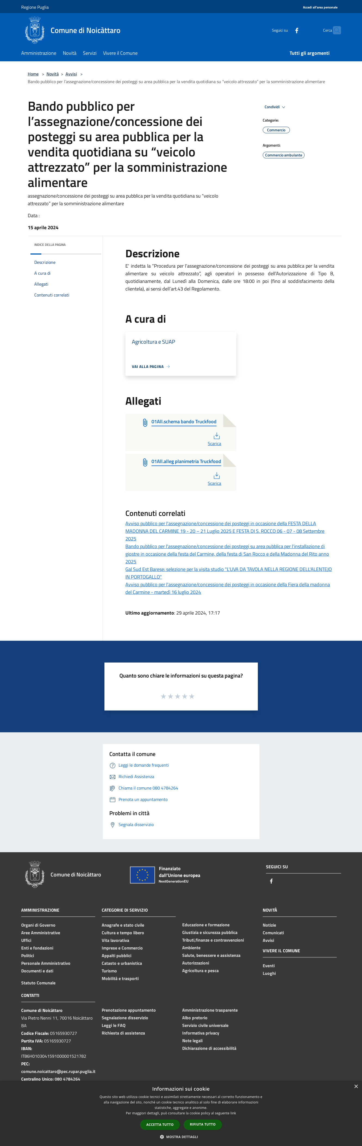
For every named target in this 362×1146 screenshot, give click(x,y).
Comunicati (273, 932)
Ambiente (191, 947)
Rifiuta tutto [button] (203, 1124)
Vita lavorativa (115, 940)
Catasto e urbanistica (122, 963)
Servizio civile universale (205, 1025)
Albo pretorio (195, 1017)
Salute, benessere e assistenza (211, 955)
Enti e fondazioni (37, 948)
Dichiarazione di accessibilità (209, 1048)
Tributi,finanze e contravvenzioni (213, 940)
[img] (90, 243)
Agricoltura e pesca (200, 970)
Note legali (192, 1040)
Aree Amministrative (40, 932)
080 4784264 (67, 1079)
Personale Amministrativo (45, 963)
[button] (181, 1136)
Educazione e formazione (206, 924)
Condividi (276, 107)
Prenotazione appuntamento (129, 1010)
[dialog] (181, 1113)
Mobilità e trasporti (120, 978)
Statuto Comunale (38, 982)
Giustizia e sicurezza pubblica (209, 932)
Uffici (26, 940)
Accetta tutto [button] (160, 1124)
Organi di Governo (38, 925)
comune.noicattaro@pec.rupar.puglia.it (58, 1071)
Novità (53, 74)
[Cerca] (334, 30)
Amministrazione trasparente (210, 1010)
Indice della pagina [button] (50, 244)
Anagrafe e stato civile (123, 925)
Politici (27, 955)
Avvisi (71, 74)
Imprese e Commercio (122, 948)
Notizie (269, 925)
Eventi (269, 965)
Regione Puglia (35, 7)
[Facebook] (286, 30)
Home (33, 74)
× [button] (356, 1087)
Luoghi (269, 973)
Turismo (109, 970)
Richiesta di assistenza (123, 1033)
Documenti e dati (37, 970)
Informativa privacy (200, 1033)
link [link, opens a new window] (233, 1113)
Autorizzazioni (195, 963)
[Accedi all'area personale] (320, 7)
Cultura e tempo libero (123, 932)
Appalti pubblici (116, 955)
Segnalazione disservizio (125, 1017)
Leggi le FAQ (113, 1025)
